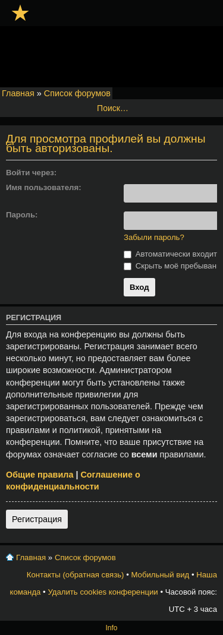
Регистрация (37, 519)
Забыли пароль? (154, 237)
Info (111, 628)
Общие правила (39, 474)
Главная (18, 93)
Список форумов (77, 93)
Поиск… (112, 108)
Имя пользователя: (43, 187)
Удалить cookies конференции (103, 591)
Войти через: (31, 172)
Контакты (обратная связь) (75, 574)
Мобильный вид (160, 574)
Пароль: (21, 214)
